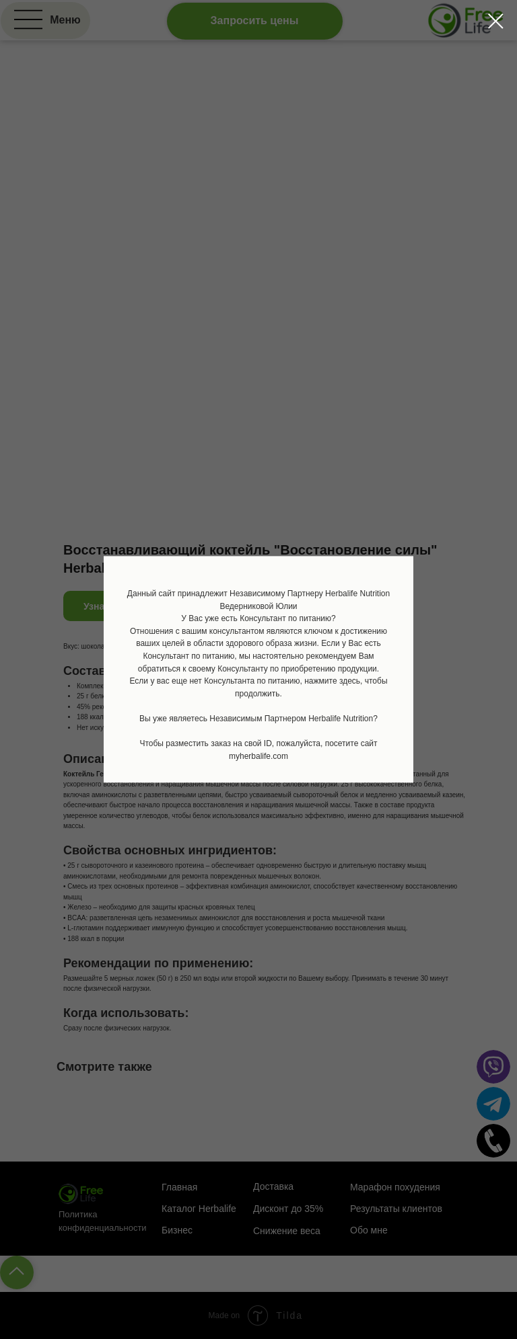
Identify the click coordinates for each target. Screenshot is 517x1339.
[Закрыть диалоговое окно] (495, 21)
